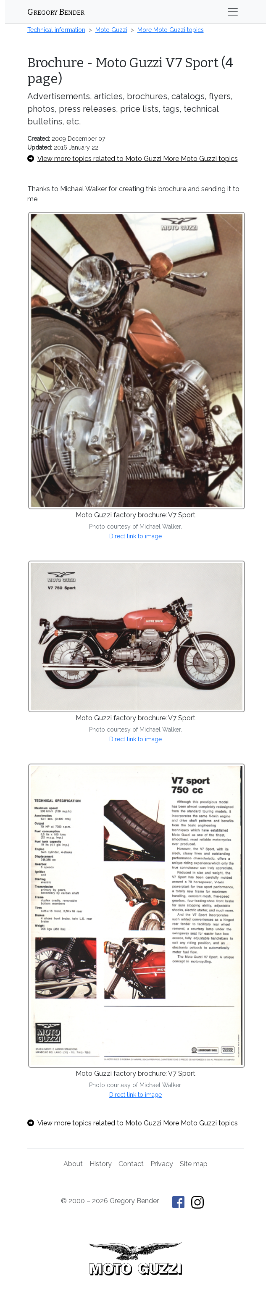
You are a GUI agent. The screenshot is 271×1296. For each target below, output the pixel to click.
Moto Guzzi (111, 29)
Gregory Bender (55, 12)
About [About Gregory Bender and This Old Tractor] (73, 1164)
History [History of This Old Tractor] (100, 1164)
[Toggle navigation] (232, 12)
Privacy (161, 1164)
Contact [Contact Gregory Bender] (131, 1164)
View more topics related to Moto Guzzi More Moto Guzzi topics (132, 159)
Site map (194, 1164)
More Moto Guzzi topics (170, 29)
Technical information (56, 29)
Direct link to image (135, 536)
